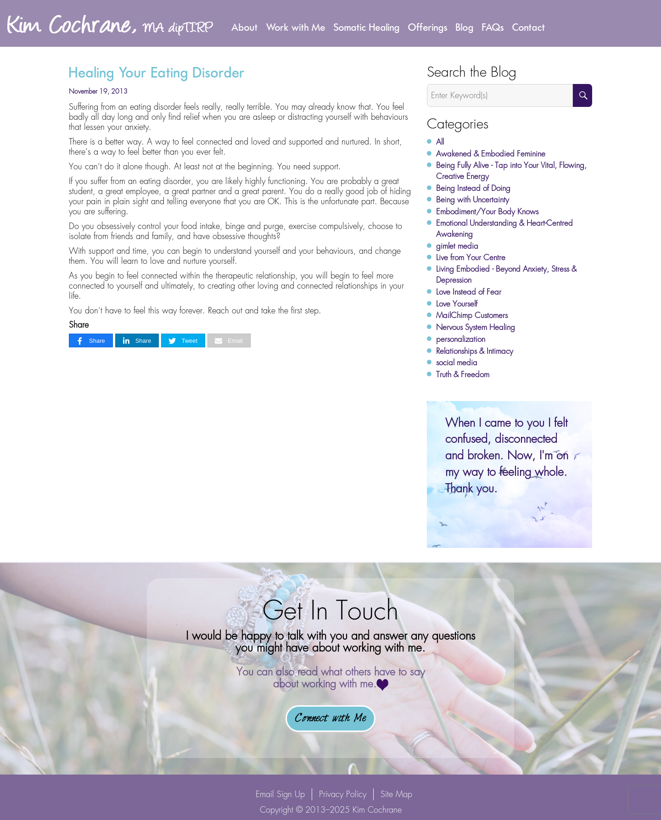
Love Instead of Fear (468, 292)
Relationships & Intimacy (474, 351)
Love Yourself (456, 304)
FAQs (493, 27)
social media (456, 362)
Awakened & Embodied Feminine (490, 154)
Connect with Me (330, 718)
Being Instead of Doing (473, 188)
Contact (528, 27)
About (244, 27)
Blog (465, 27)
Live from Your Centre (470, 257)
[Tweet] (183, 340)
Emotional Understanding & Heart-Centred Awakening (504, 228)
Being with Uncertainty (472, 200)
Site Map (396, 794)
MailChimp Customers (472, 315)
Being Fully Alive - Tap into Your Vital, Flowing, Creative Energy (511, 170)
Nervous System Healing (475, 327)
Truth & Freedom (462, 374)
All (440, 142)
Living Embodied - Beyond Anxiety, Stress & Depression (506, 274)
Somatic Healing (367, 27)
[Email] (229, 340)
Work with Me (295, 27)
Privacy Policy (342, 794)
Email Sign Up (280, 794)
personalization (460, 339)
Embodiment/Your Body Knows (487, 211)
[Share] (90, 340)
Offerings (428, 27)
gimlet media (457, 246)
